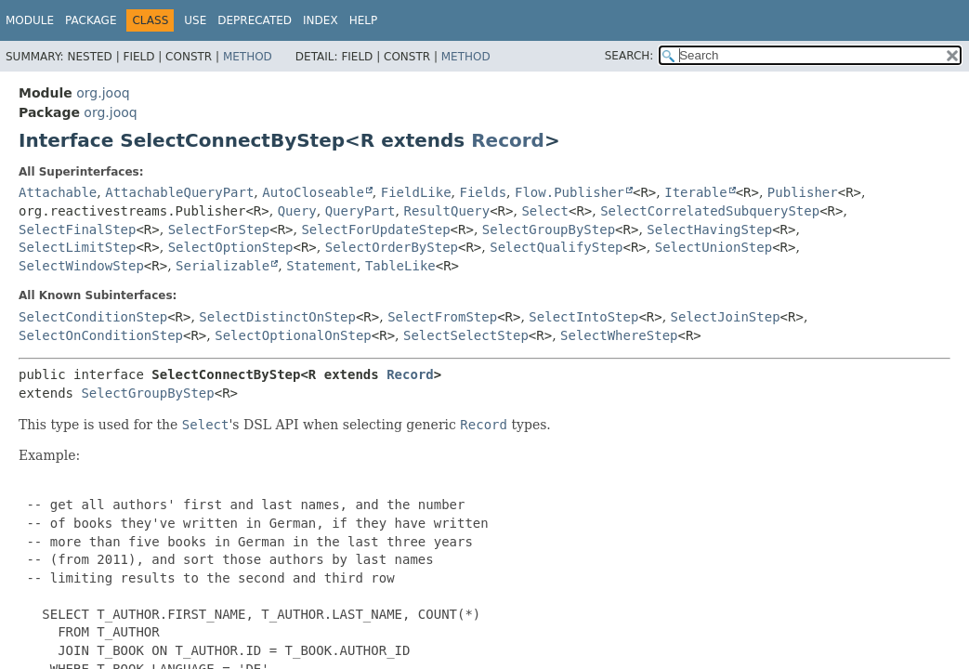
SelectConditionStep (93, 316)
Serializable (222, 265)
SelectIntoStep (583, 316)
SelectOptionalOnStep (293, 335)
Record (507, 140)
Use (195, 20)
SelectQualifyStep (556, 247)
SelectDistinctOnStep (277, 316)
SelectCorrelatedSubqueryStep (709, 210)
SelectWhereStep (618, 335)
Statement (321, 265)
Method (247, 56)
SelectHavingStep (709, 229)
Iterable (695, 192)
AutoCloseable (313, 192)
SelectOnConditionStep (101, 335)
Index (320, 20)
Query (297, 210)
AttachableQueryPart (179, 192)
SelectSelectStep (466, 335)
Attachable (58, 192)
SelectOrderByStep (391, 247)
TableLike (400, 265)
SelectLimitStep (77, 247)
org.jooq (102, 92)
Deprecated (254, 20)
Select (545, 210)
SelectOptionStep (231, 247)
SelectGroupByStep (548, 229)
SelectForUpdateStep (375, 229)
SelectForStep (219, 229)
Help (363, 20)
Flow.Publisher (569, 192)
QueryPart (360, 210)
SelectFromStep (442, 316)
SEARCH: (629, 55)
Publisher (802, 192)
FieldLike (416, 192)
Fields (483, 192)
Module (30, 20)
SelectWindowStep (81, 265)
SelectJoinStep (725, 316)
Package (90, 20)
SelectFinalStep (77, 229)
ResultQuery (446, 210)
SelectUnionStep (713, 247)
